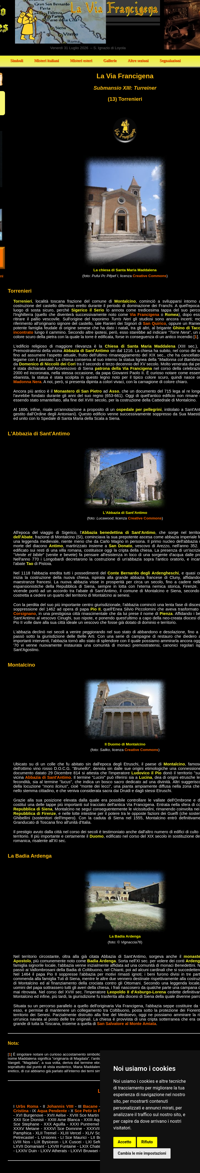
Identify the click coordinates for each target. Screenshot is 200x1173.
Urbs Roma (27, 1106)
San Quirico (154, 323)
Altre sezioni (138, 61)
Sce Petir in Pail (89, 1111)
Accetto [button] (124, 1142)
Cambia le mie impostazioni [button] (142, 1153)
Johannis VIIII (60, 1106)
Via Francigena (144, 314)
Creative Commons (149, 276)
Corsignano (24, 613)
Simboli (16, 61)
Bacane (90, 1106)
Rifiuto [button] (147, 1142)
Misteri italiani (46, 61)
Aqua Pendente (52, 1111)
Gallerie (110, 61)
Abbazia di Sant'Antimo (48, 777)
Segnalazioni (170, 61)
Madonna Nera (27, 382)
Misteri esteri (81, 61)
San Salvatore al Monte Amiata (126, 1023)
